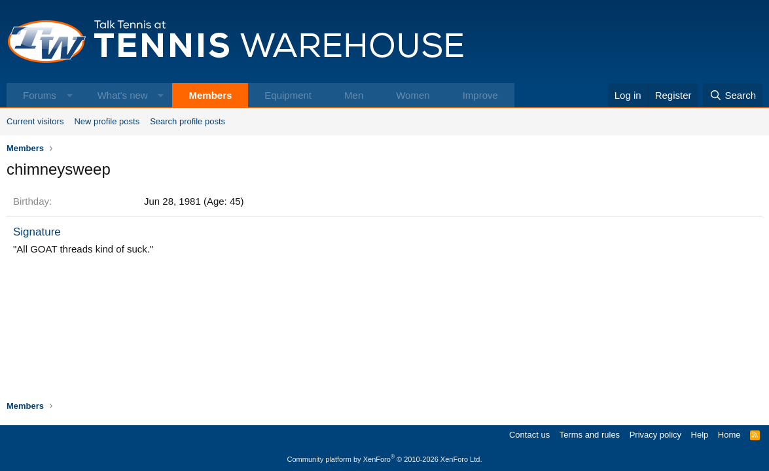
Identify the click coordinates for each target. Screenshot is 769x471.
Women (412, 95)
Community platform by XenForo (384, 459)
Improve (480, 95)
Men (353, 95)
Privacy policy (655, 435)
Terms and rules (590, 435)
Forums (39, 95)
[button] (69, 95)
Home (729, 435)
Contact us (529, 435)
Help (700, 435)
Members (210, 95)
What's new (123, 95)
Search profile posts (187, 121)
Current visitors (35, 121)
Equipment (288, 95)
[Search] (732, 95)
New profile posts (106, 121)
